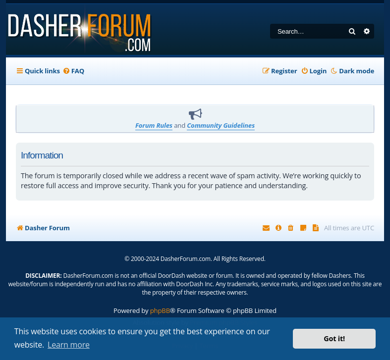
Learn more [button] (69, 344)
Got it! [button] (334, 338)
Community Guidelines (221, 125)
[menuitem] (73, 70)
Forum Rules (153, 125)
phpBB (160, 310)
